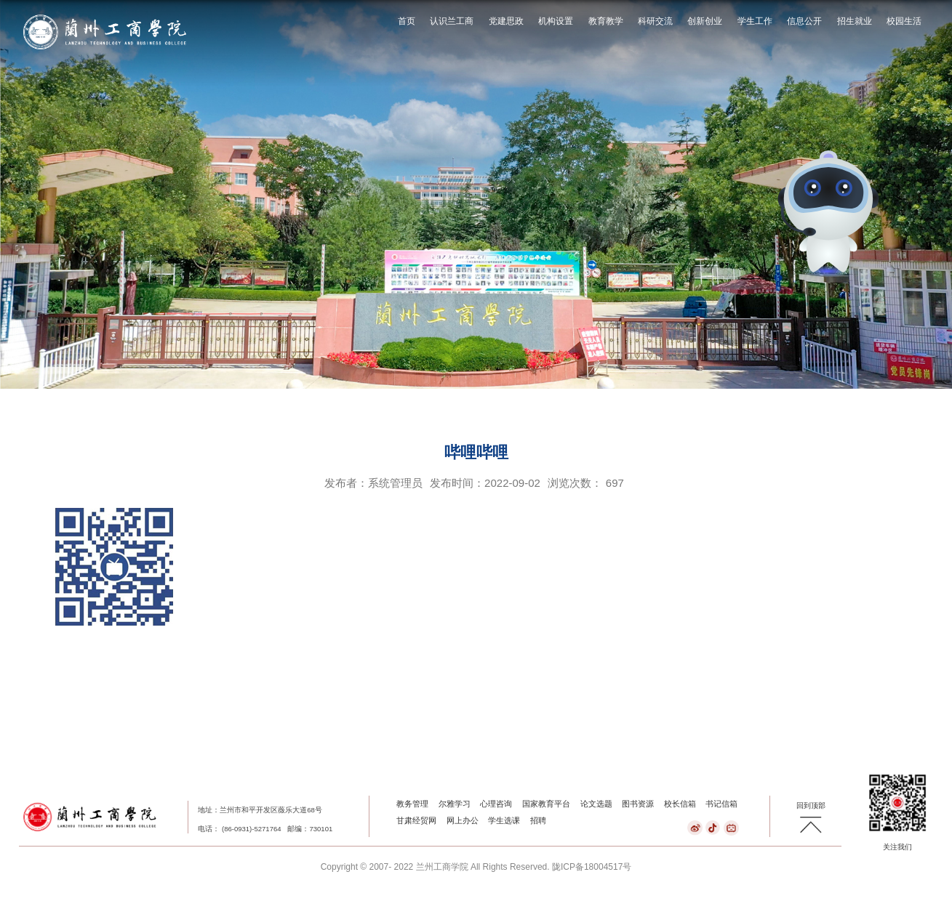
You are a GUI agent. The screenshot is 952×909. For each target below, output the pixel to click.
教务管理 (412, 803)
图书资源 (638, 803)
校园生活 (904, 21)
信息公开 (804, 21)
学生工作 (754, 21)
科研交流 (655, 21)
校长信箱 (680, 803)
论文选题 (596, 803)
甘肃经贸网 (416, 820)
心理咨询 (496, 803)
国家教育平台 (546, 803)
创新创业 (704, 21)
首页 (406, 21)
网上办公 (463, 820)
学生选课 (504, 820)
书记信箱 (721, 803)
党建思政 (506, 21)
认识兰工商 (451, 21)
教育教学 (605, 21)
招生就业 (854, 21)
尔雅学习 (455, 803)
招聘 (538, 820)
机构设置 (555, 21)
